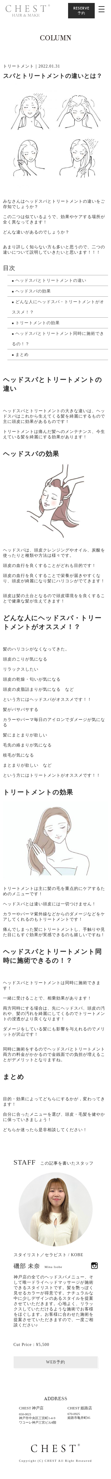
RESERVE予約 (81, 10)
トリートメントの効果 (37, 323)
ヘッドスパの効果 (33, 291)
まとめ (22, 354)
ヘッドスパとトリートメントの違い (50, 280)
